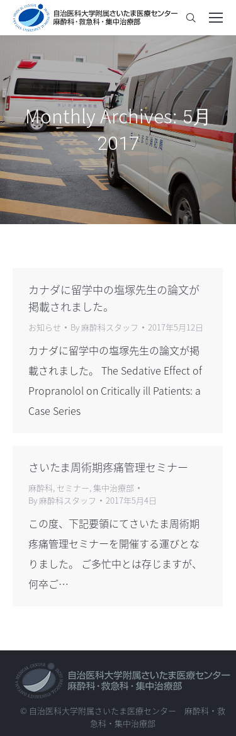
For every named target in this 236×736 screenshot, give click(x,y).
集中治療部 (113, 488)
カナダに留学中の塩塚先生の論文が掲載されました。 (113, 297)
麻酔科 (40, 488)
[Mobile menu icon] (215, 17)
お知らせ (44, 327)
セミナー (73, 488)
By (104, 327)
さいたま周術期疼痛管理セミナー (108, 467)
